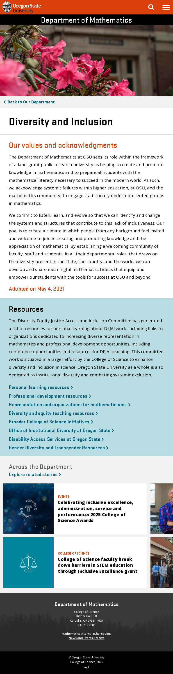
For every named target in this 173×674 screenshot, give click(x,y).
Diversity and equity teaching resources (53, 413)
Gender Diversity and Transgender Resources (59, 447)
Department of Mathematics (86, 20)
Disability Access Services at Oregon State (56, 439)
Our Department (31, 102)
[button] (166, 7)
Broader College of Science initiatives (51, 421)
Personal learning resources (41, 387)
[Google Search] (151, 7)
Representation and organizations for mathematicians (70, 404)
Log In (87, 667)
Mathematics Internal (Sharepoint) (86, 634)
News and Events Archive (87, 638)
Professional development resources (50, 395)
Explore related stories (35, 474)
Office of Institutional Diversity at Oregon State (61, 430)
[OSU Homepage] (21, 13)
